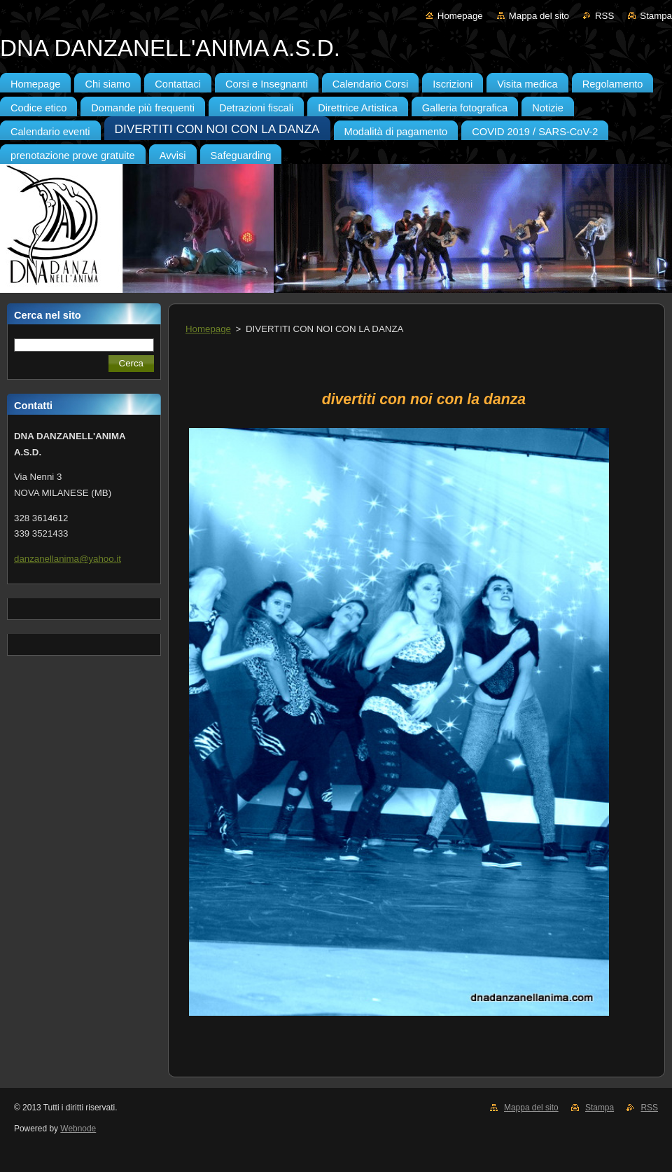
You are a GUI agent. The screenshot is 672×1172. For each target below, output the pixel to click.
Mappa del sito (539, 16)
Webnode (78, 1128)
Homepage (460, 16)
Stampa (656, 16)
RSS (604, 16)
